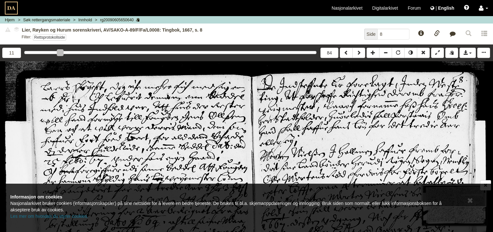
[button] (483, 8)
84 (329, 52)
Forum (414, 8)
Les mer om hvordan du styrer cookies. (49, 216)
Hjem (10, 19)
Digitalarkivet (385, 8)
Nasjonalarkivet (347, 8)
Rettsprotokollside (49, 37)
